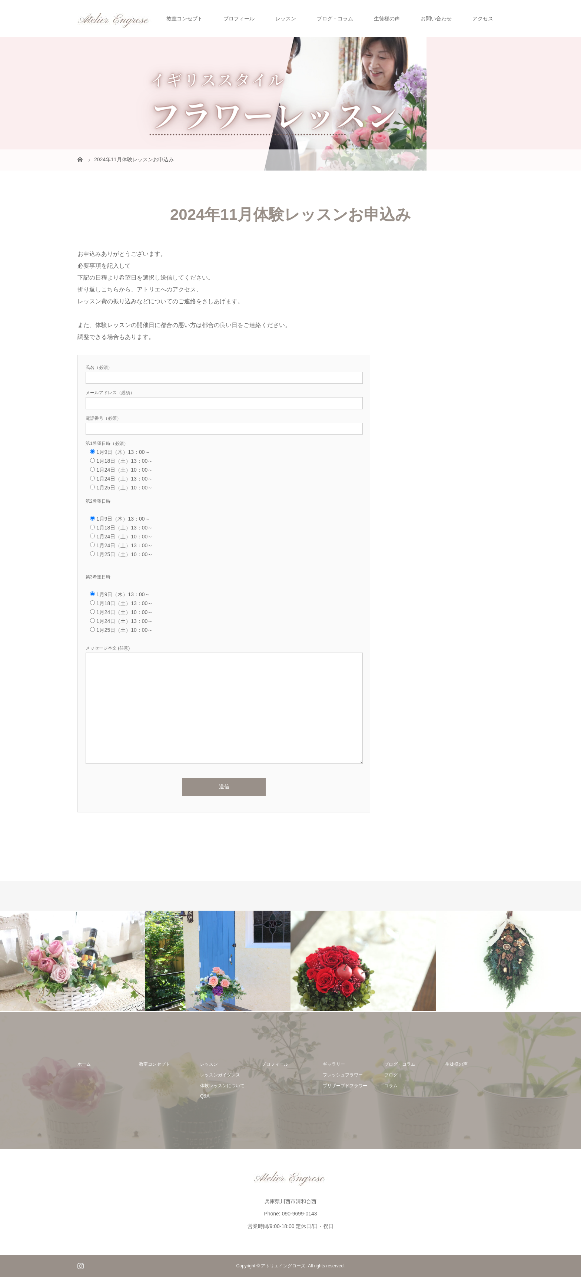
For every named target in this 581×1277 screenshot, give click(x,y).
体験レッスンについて (222, 1085)
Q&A (204, 1096)
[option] (72, 961)
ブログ (391, 1075)
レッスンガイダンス (220, 1075)
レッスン (285, 19)
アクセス (482, 19)
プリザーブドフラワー (345, 1085)
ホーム (84, 1064)
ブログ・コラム (335, 19)
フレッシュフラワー (343, 1075)
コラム (391, 1085)
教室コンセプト (184, 19)
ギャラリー (334, 1064)
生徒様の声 (387, 19)
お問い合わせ (436, 19)
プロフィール (239, 19)
